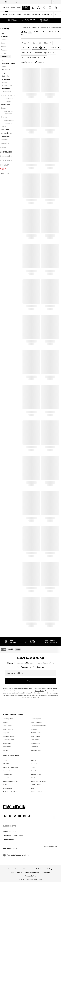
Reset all (53, 52)
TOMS (5, 844)
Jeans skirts (7, 803)
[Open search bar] (55, 15)
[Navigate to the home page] (15, 940)
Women (6, 8)
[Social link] (5, 949)
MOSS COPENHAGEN (38, 841)
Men (13, 8)
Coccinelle (34, 823)
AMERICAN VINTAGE (10, 841)
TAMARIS (6, 823)
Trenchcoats (35, 803)
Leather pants (36, 778)
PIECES (33, 827)
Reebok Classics (36, 851)
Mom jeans (35, 799)
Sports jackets (8, 778)
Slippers (6, 792)
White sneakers (36, 782)
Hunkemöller (56, 23)
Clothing (34, 23)
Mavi (32, 848)
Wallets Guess (36, 792)
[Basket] (55, 7)
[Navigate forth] (51, 15)
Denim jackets (8, 789)
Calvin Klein (7, 837)
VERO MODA (7, 848)
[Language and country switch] (55, 2)
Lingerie (34, 789)
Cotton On (7, 830)
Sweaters (34, 806)
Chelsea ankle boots (38, 785)
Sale (37, 38)
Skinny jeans (7, 785)
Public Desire (35, 830)
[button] (39, 27)
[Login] (38, 7)
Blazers (5, 782)
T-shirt (5, 810)
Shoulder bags (36, 810)
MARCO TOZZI (36, 834)
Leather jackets (8, 799)
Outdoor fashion (9, 796)
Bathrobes (7, 806)
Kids (19, 8)
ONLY (5, 820)
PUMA (33, 837)
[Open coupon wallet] (32, 7)
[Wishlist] (50, 7)
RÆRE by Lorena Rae (10, 827)
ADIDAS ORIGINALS (10, 851)
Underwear (44, 23)
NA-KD (33, 820)
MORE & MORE (36, 844)
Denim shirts (35, 796)
